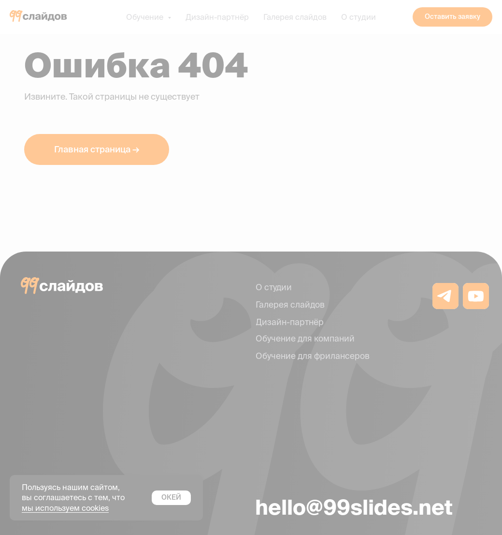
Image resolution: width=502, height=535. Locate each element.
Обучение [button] (145, 17)
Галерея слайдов (295, 17)
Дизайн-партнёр (217, 17)
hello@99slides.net (354, 507)
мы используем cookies (65, 508)
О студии (358, 17)
